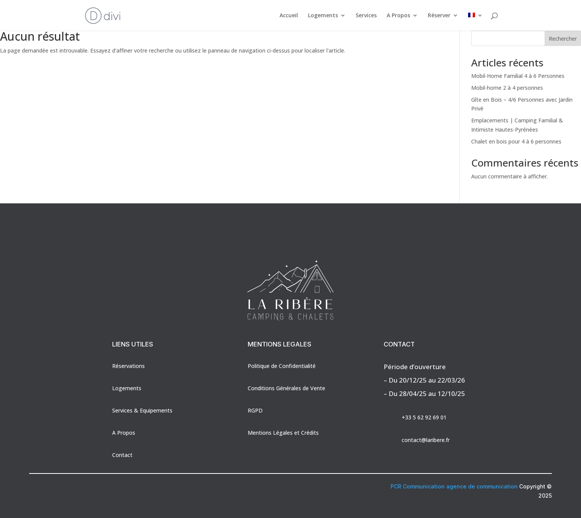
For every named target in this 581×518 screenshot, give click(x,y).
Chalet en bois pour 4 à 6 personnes (516, 141)
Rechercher (563, 38)
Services (366, 16)
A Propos (398, 16)
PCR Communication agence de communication (454, 486)
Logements (323, 16)
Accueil (289, 16)
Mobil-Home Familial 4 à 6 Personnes (517, 75)
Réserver (439, 16)
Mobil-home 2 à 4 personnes (507, 87)
